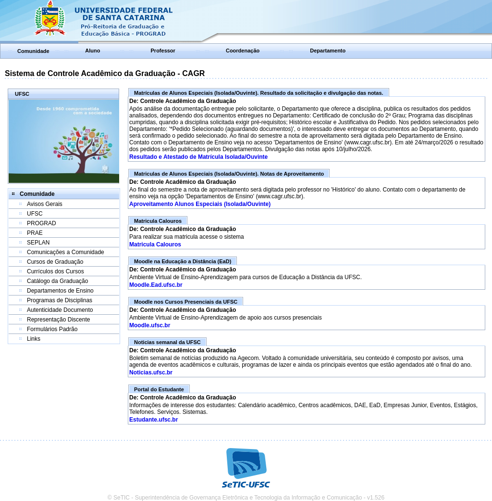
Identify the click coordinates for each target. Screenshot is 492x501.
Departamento (327, 50)
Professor (163, 50)
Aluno (92, 50)
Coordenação (242, 50)
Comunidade (33, 51)
